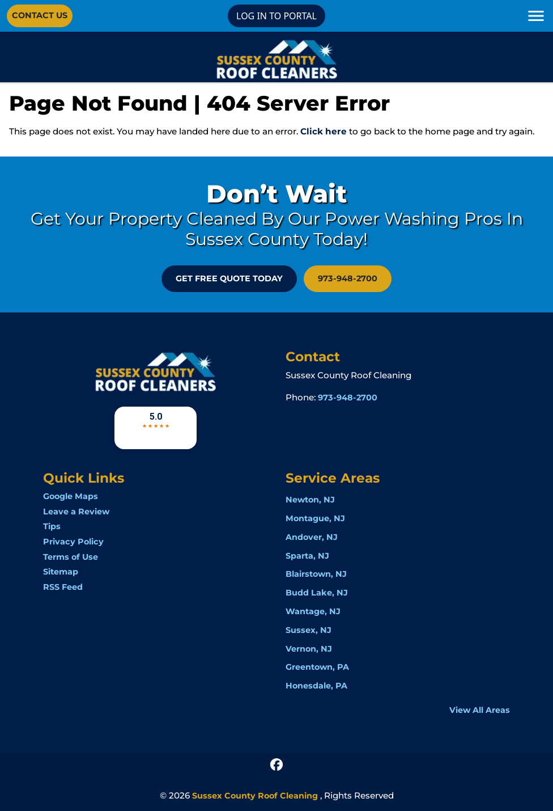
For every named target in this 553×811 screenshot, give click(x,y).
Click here (323, 131)
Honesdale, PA (316, 686)
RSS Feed (63, 587)
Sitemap (60, 572)
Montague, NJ (315, 518)
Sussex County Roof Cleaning (255, 796)
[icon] (276, 763)
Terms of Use (70, 557)
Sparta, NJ (307, 556)
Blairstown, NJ (316, 574)
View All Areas (479, 710)
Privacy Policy (73, 542)
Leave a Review (76, 511)
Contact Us (39, 15)
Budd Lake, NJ (317, 593)
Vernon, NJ (309, 649)
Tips (52, 526)
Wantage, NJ (313, 611)
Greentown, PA (317, 667)
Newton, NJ (310, 500)
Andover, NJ (312, 537)
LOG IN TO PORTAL (276, 16)
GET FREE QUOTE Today (229, 278)
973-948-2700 (347, 278)
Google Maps (70, 496)
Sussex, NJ (308, 630)
